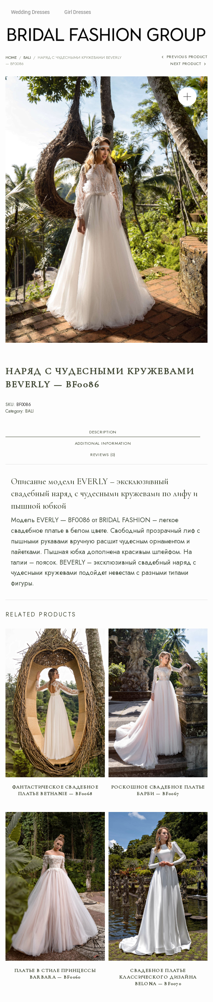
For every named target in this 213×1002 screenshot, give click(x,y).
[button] (187, 96)
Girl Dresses (77, 12)
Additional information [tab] (103, 443)
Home (11, 57)
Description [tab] (103, 432)
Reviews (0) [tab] (102, 455)
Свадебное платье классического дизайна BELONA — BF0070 (158, 977)
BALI (27, 57)
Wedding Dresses (30, 12)
